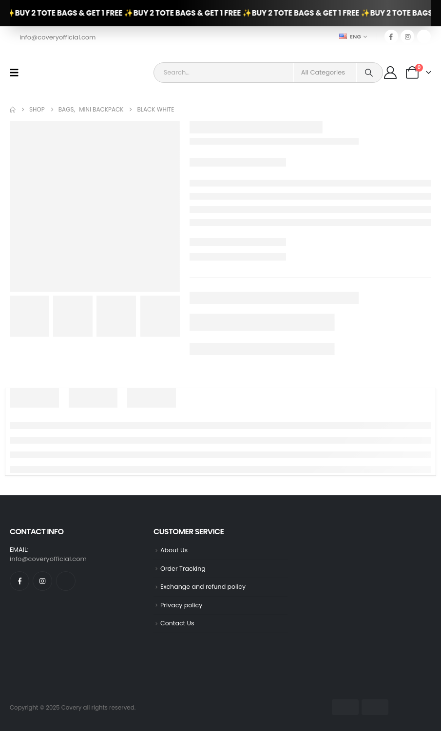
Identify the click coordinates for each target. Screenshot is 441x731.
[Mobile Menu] (17, 72)
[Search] (369, 72)
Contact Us (177, 623)
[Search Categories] (325, 72)
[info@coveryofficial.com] (56, 36)
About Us (174, 550)
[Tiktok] (424, 36)
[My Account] (391, 72)
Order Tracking (183, 568)
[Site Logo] (52, 72)
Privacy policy (181, 605)
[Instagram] (407, 36)
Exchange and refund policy (203, 586)
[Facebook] (391, 36)
